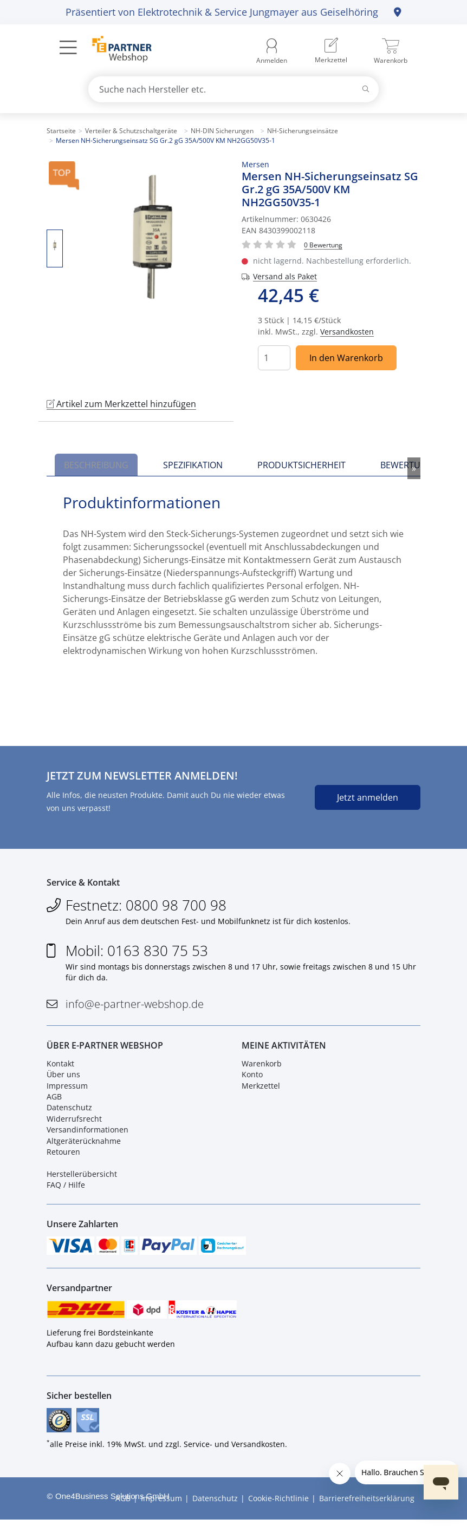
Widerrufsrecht (74, 1123)
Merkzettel (261, 1090)
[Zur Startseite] (115, 50)
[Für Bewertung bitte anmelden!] (323, 244)
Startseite (61, 130)
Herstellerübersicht (82, 1179)
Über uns (63, 1080)
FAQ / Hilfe (66, 1189)
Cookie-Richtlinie (278, 1510)
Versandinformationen (87, 1134)
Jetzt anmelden (367, 797)
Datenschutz (69, 1113)
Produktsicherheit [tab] (301, 465)
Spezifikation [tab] (193, 465)
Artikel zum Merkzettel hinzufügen (121, 404)
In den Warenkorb (346, 358)
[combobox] (233, 89)
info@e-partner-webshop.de (135, 1006)
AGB (54, 1101)
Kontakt (60, 1068)
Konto (252, 1080)
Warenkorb (262, 1068)
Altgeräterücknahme (84, 1146)
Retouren (63, 1156)
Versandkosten (347, 331)
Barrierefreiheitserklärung (366, 1510)
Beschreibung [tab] (96, 465)
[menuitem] (331, 51)
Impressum (67, 1090)
